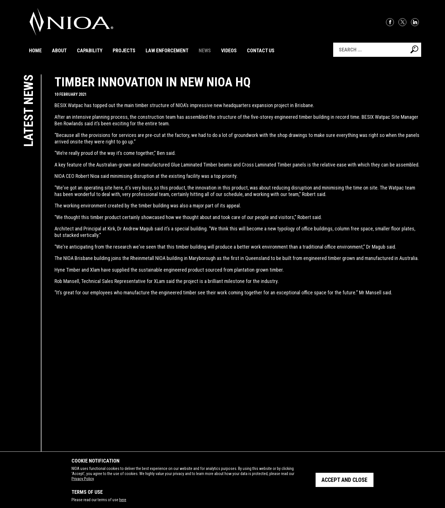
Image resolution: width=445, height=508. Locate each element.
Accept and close (345, 479)
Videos (229, 50)
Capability (89, 50)
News (205, 50)
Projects (124, 50)
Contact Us (260, 50)
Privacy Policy (83, 478)
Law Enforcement (167, 50)
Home (35, 50)
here (122, 499)
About (59, 50)
